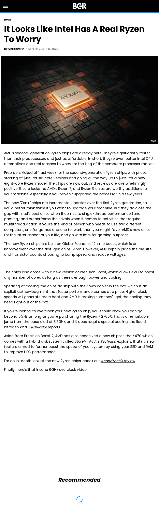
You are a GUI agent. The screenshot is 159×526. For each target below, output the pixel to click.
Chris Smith (16, 49)
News (7, 19)
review (118, 361)
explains (112, 342)
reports (44, 327)
